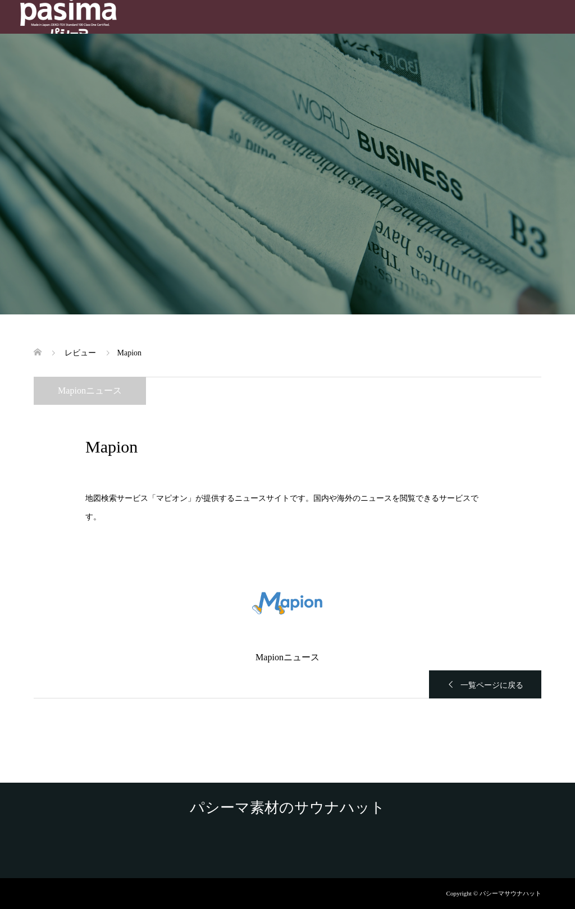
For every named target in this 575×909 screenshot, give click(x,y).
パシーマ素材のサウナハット (287, 808)
